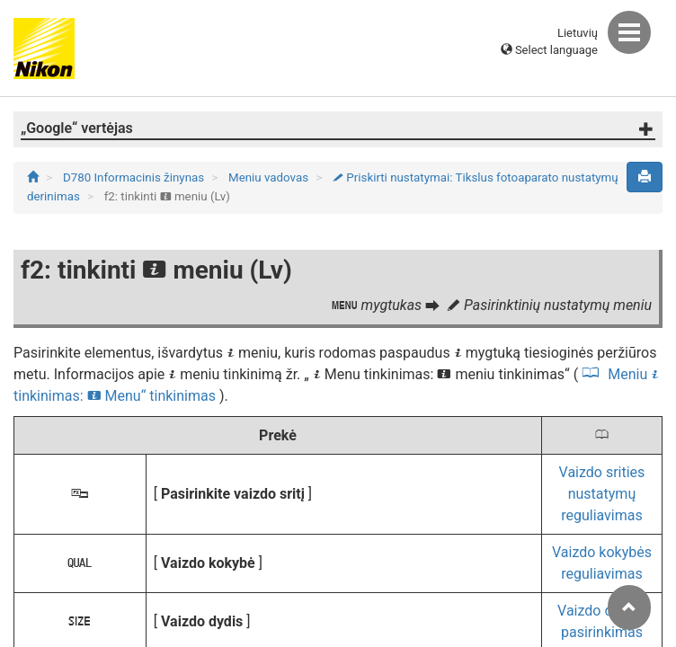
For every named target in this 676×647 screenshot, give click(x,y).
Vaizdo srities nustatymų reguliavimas (602, 494)
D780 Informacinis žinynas (135, 177)
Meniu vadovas (269, 177)
